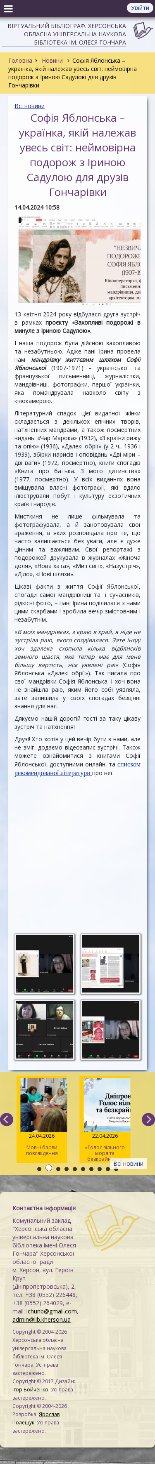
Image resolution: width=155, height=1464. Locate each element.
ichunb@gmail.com (51, 1311)
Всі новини (29, 106)
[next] (148, 1119)
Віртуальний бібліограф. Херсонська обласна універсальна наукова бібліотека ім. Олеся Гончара (66, 34)
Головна (20, 60)
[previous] (6, 1119)
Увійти (140, 8)
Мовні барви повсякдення (42, 1117)
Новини (52, 60)
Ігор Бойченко (30, 1389)
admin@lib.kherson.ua (41, 1319)
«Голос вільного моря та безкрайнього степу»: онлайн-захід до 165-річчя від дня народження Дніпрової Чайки (105, 1120)
